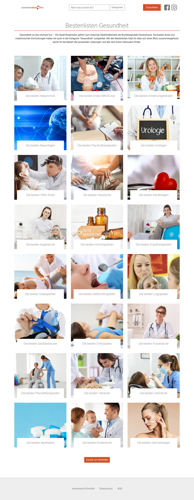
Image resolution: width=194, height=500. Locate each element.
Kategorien (117, 7)
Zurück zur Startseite (97, 459)
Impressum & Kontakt (83, 488)
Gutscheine (152, 7)
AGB (119, 488)
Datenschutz (106, 488)
